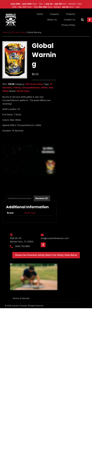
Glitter (44, 87)
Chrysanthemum (31, 87)
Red (51, 87)
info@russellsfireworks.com (55, 238)
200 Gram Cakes (17, 32)
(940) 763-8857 (22, 246)
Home (5, 32)
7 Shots (17, 87)
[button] (89, 19)
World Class (23, 91)
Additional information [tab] (19, 198)
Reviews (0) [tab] (41, 198)
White (5, 91)
